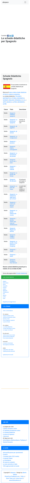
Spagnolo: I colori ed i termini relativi (13, 205)
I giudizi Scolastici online (10, 428)
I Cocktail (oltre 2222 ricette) (11, 456)
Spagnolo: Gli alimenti (13, 180)
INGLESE (11, 100)
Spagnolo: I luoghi (13, 250)
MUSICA (9, 102)
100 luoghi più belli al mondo (11, 466)
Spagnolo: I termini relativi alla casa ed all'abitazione (13, 221)
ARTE (4, 102)
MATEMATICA (7, 98)
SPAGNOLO (18, 100)
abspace (5, 2)
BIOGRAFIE (21, 102)
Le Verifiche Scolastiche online (11, 430)
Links (6, 306)
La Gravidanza (7, 460)
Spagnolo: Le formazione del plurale (13, 154)
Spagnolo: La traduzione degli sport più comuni (13, 196)
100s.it (22, 476)
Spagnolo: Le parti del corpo (13, 187)
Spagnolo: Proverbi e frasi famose (13, 261)
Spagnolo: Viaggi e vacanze (12, 236)
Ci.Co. (24, 100)
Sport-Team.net (10, 478)
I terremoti (6, 436)
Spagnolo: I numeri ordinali (13, 168)
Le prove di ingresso (8, 434)
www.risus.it (19, 478)
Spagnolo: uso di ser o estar (13, 161)
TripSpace (23, 440)
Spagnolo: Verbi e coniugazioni (13, 148)
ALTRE (4, 104)
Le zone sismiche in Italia (10, 464)
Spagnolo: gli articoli (13, 132)
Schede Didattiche (21, 273)
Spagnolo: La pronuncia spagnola (13, 121)
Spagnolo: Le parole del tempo (13, 174)
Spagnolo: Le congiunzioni (13, 137)
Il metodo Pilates (7, 458)
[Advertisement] (15, 20)
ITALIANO (18, 96)
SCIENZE (5, 100)
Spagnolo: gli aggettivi (13, 127)
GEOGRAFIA (20, 98)
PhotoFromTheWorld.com (12, 476)
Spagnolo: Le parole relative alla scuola (13, 213)
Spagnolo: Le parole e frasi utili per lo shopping (13, 244)
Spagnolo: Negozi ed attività (12, 230)
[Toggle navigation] (25, 2)
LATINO (15, 102)
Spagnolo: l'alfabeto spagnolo (12, 114)
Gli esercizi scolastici (9, 462)
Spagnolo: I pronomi (13, 142)
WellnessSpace (15, 440)
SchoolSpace (6, 440)
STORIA (14, 98)
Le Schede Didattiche (9, 432)
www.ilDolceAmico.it (15, 480)
